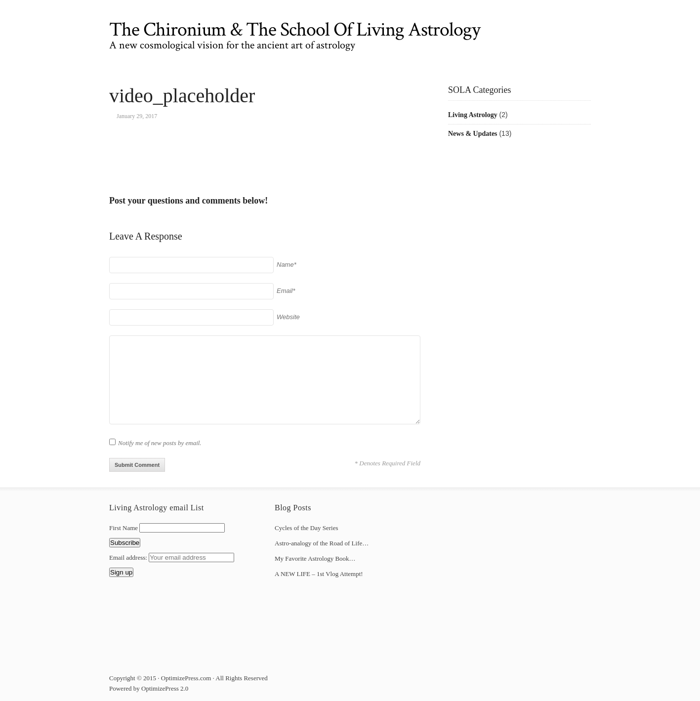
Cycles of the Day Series (306, 528)
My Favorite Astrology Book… (315, 558)
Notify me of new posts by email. (160, 443)
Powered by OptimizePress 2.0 (148, 688)
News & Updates (472, 133)
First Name (123, 528)
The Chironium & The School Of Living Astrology (294, 29)
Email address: (129, 557)
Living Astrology (472, 115)
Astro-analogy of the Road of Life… (322, 543)
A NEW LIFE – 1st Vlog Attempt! (319, 573)
